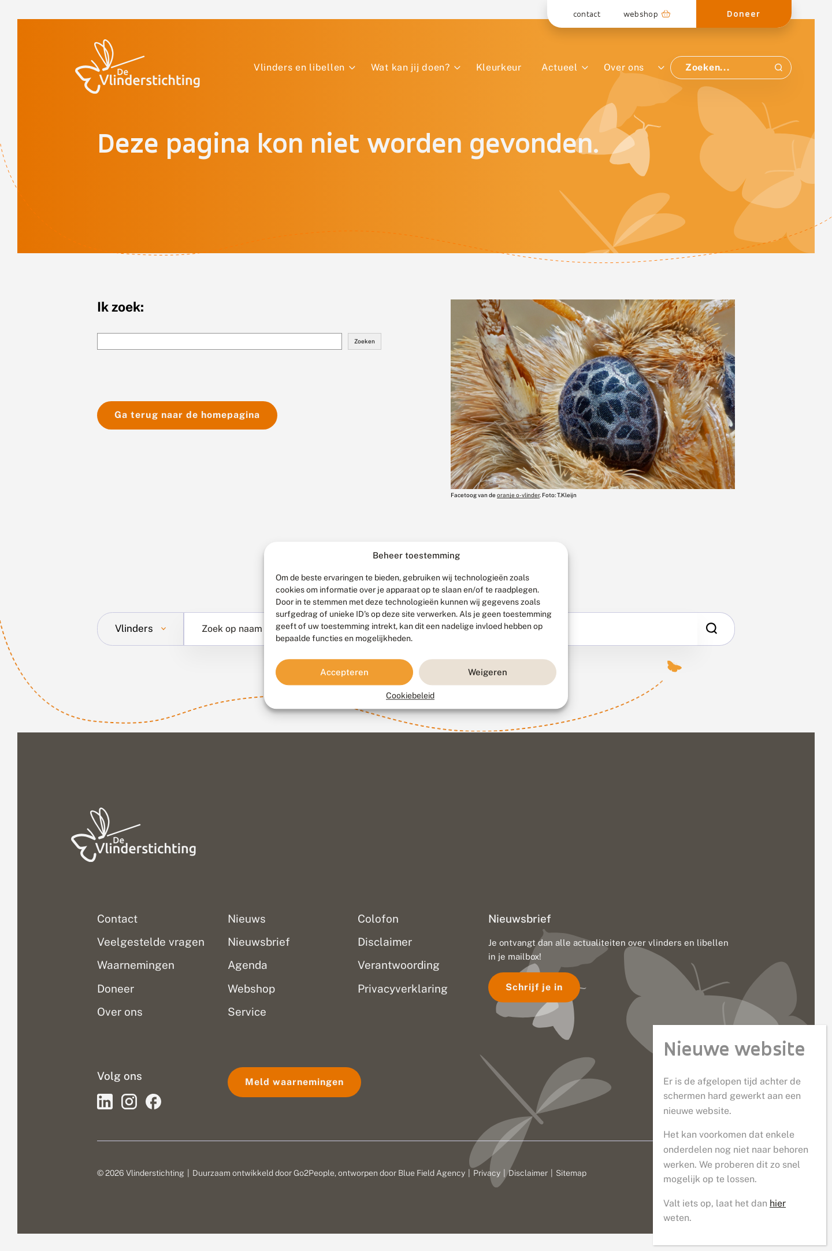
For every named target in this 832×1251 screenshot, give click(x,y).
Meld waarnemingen (294, 1081)
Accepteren (344, 672)
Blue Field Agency (431, 1173)
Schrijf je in (534, 987)
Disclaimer (528, 1173)
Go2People (314, 1173)
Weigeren (487, 672)
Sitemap (571, 1173)
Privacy (486, 1173)
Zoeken (364, 341)
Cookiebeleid (410, 696)
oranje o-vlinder (518, 494)
